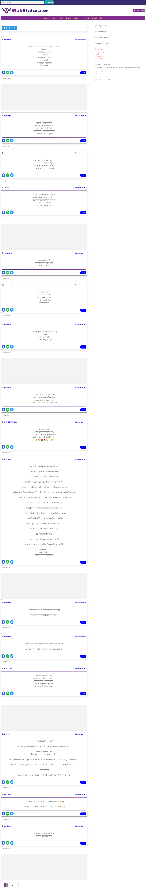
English (68, 18)
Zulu (101, 18)
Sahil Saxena (100, 52)
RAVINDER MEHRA (10, 422)
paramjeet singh (8, 285)
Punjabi (53, 18)
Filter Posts (10, 28)
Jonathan (6, 153)
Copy (83, 72)
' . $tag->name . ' (99, 71)
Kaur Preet (99, 58)
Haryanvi (86, 18)
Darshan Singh (7, 253)
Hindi (61, 18)
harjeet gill (6, 734)
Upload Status (140, 10)
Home (45, 18)
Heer (97, 54)
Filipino (76, 18)
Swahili (94, 18)
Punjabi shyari (7, 668)
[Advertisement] (44, 97)
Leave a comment (80, 39)
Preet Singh (7, 39)
